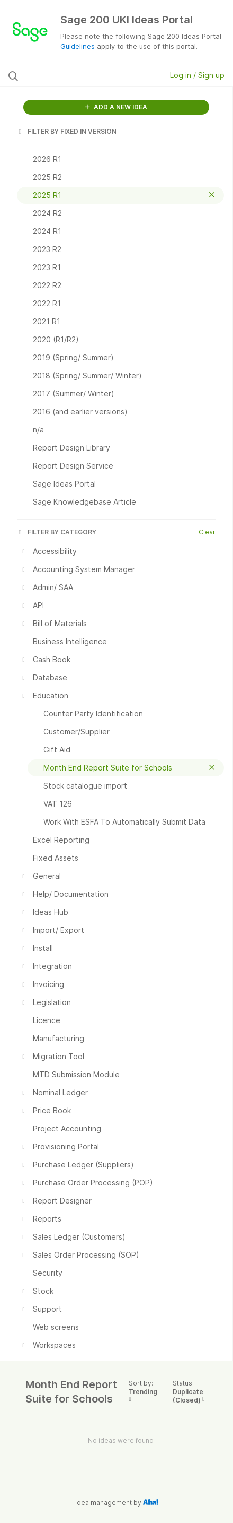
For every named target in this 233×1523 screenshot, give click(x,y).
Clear (207, 532)
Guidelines (77, 46)
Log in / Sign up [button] (197, 75)
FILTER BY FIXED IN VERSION (66, 131)
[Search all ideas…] (71, 76)
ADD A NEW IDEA (116, 107)
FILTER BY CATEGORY (56, 532)
